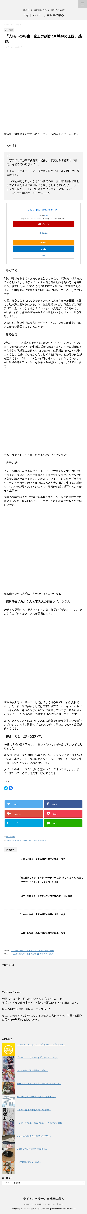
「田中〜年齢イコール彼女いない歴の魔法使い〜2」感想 (45, 896)
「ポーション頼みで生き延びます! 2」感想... (37, 1057)
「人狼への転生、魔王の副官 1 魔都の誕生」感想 (42, 933)
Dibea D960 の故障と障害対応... (32, 1149)
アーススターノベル (13, 841)
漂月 (35, 841)
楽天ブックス (43, 224)
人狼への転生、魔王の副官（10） (43, 210)
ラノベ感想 (10, 837)
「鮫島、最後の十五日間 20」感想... (34, 1110)
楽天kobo (43, 233)
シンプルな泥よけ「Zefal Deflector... (34, 1136)
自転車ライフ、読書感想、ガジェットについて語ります (43, 1204)
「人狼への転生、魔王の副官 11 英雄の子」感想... (40, 1123)
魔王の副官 (42, 841)
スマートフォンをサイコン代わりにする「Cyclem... (41, 1044)
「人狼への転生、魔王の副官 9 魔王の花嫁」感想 (42, 859)
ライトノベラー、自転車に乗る (43, 15)
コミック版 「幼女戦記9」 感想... (32, 1070)
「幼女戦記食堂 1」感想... (29, 1162)
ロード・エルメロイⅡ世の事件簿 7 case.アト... (39, 1083)
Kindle (43, 249)
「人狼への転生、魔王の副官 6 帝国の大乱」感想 (42, 914)
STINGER (72, 1209)
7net (43, 256)
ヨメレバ (46, 215)
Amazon (43, 242)
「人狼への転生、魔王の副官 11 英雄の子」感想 (32, 954)
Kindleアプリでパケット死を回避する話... (36, 1097)
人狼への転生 (27, 841)
